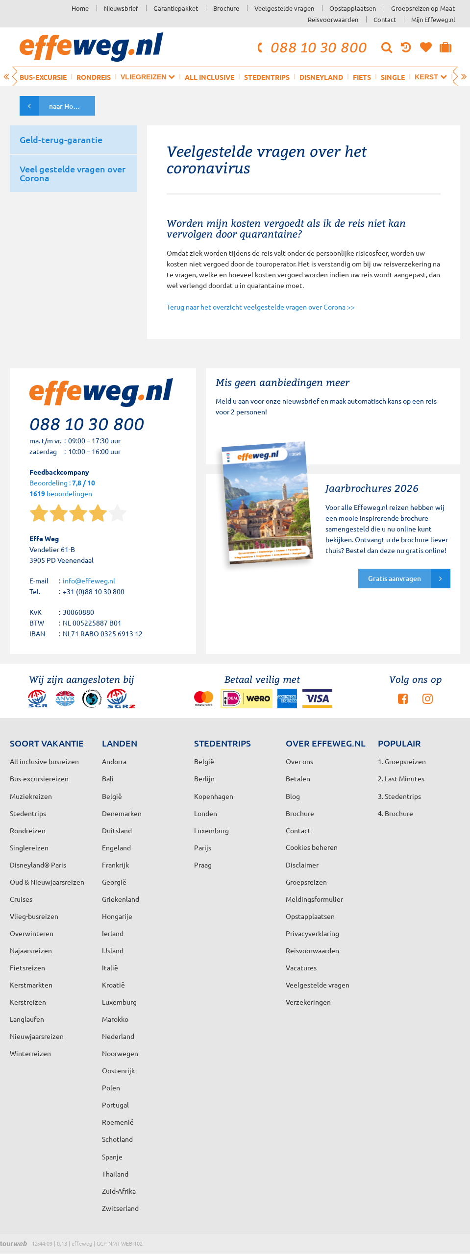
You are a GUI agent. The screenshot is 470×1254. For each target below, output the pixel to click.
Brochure (226, 8)
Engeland (116, 847)
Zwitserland (120, 1208)
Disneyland (321, 76)
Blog (293, 796)
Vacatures (301, 967)
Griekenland (120, 898)
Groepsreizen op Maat (423, 8)
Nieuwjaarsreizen (37, 1036)
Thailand (115, 1173)
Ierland (113, 933)
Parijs (202, 847)
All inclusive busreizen (44, 761)
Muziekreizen (31, 796)
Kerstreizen (28, 1001)
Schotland (117, 1138)
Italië (110, 967)
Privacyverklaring (312, 933)
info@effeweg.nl (89, 580)
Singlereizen (29, 847)
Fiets (362, 76)
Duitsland (117, 830)
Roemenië (118, 1121)
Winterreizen (30, 1053)
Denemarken (122, 813)
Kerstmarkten (31, 984)
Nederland (118, 1036)
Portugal (115, 1104)
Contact (384, 19)
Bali (108, 778)
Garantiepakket (175, 8)
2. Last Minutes (401, 778)
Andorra (114, 761)
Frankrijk (115, 864)
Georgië (114, 881)
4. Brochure (395, 813)
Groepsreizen (306, 881)
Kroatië (113, 984)
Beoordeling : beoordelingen (62, 488)
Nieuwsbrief (121, 8)
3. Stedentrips (399, 796)
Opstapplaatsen (352, 8)
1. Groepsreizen (402, 761)
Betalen (298, 778)
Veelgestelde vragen (284, 8)
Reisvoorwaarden (333, 19)
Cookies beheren (312, 847)
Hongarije (117, 916)
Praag (203, 864)
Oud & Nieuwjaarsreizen (47, 881)
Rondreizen (28, 830)
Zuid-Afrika (119, 1190)
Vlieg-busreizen (34, 916)
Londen (205, 813)
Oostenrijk (118, 1070)
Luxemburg (119, 1001)
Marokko (115, 1018)
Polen (111, 1087)
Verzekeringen (308, 1001)
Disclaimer (302, 864)
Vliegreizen (148, 76)
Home (80, 8)
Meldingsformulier (314, 898)
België (112, 796)
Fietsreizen (27, 967)
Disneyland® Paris (38, 864)
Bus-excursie (43, 76)
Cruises (21, 898)
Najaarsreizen (31, 950)
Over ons (299, 761)
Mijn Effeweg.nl (433, 19)
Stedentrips (267, 76)
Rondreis (93, 76)
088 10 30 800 (310, 47)
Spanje (112, 1156)
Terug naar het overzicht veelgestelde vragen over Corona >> (261, 306)
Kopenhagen (213, 796)
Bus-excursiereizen (39, 778)
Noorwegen (120, 1053)
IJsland (113, 950)
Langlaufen (27, 1018)
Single (393, 76)
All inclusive (209, 76)
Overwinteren (31, 933)
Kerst (430, 76)
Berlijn (204, 778)
